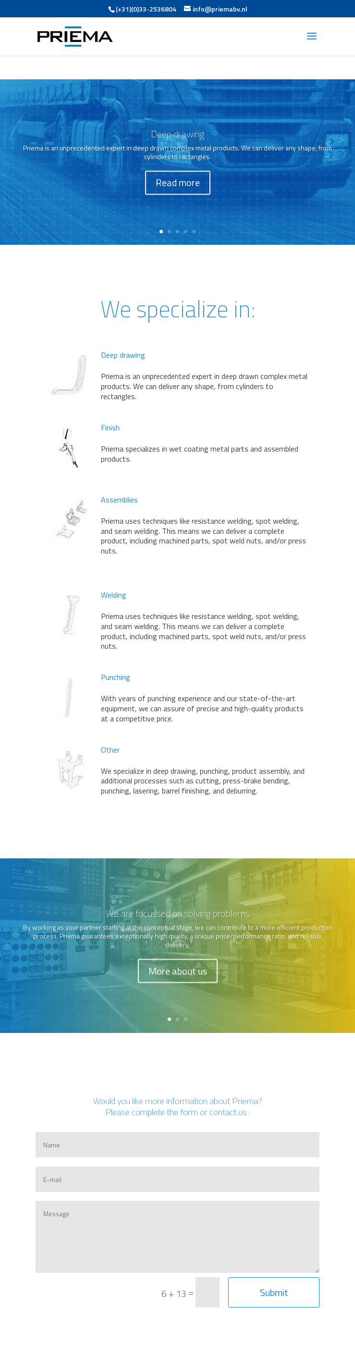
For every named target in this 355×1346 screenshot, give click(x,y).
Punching (115, 677)
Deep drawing (178, 138)
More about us (177, 976)
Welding (113, 595)
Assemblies (119, 499)
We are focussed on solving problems (177, 918)
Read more (178, 187)
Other (110, 749)
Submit (274, 1292)
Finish (110, 427)
